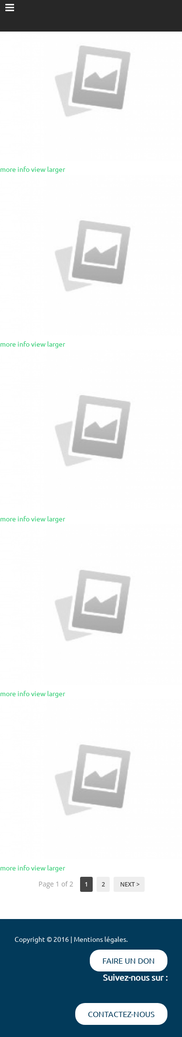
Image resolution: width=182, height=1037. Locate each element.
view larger (48, 169)
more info (15, 169)
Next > (128, 884)
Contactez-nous (121, 1014)
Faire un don (128, 960)
